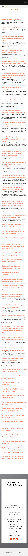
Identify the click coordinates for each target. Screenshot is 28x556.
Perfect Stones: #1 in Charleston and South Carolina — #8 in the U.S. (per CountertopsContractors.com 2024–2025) (12, 330)
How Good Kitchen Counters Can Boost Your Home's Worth (13, 403)
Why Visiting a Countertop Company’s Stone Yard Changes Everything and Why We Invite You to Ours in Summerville (13, 450)
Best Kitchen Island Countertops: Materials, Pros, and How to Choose (12, 349)
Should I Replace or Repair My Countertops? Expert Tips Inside (11, 267)
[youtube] (17, 539)
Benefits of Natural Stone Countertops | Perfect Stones (13, 101)
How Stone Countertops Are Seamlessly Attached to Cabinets (13, 377)
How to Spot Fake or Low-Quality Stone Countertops (13, 239)
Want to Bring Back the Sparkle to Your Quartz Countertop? (13, 396)
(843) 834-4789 (11, 504)
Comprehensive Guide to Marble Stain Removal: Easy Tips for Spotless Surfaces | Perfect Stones (13, 153)
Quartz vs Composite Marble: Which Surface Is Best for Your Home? (12, 360)
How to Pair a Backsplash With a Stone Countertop (13, 442)
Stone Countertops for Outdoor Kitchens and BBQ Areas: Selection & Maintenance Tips (12, 246)
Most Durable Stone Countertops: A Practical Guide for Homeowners (12, 280)
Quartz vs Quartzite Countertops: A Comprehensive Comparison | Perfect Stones (13, 38)
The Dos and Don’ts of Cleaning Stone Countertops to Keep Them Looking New (14, 317)
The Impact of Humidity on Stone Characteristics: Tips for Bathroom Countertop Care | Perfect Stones (12, 203)
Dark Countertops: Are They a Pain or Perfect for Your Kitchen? (12, 416)
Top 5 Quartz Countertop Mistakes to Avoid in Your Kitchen (12, 260)
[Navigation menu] (25, 2)
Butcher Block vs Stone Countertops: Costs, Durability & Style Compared (12, 338)
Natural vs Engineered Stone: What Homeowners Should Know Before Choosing (12, 288)
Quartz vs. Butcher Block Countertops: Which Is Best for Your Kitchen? (13, 232)
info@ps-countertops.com (16, 507)
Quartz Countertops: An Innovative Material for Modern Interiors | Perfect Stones (13, 139)
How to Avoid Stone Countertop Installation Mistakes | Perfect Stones (13, 112)
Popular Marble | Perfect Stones (11, 19)
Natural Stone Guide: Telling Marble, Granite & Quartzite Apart (12, 254)
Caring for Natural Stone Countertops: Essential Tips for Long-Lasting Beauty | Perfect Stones (13, 75)
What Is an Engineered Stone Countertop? (10, 273)
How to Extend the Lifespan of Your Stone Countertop (12, 423)
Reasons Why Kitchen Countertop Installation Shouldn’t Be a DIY (11, 295)
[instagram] (14, 539)
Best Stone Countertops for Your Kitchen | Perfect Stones (11, 52)
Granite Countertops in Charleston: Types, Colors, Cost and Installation (12, 457)
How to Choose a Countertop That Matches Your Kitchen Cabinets (12, 436)
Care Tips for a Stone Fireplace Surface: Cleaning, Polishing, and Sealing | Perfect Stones (13, 165)
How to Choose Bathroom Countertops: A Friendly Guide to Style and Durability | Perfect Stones (13, 125)
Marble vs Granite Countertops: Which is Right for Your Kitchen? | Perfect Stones (13, 62)
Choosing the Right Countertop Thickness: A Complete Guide (11, 226)
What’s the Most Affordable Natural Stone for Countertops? (12, 390)
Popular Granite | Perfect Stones (11, 28)
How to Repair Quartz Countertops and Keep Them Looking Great (13, 306)
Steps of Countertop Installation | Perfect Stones (11, 89)
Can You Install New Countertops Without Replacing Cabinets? (11, 410)
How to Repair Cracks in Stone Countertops (10, 383)
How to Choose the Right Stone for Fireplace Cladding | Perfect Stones (12, 188)
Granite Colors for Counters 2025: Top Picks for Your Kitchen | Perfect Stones (13, 176)
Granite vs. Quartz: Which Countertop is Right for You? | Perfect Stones (13, 216)
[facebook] (11, 539)
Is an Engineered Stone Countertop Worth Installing (12, 429)
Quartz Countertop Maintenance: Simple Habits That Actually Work (14, 370)
